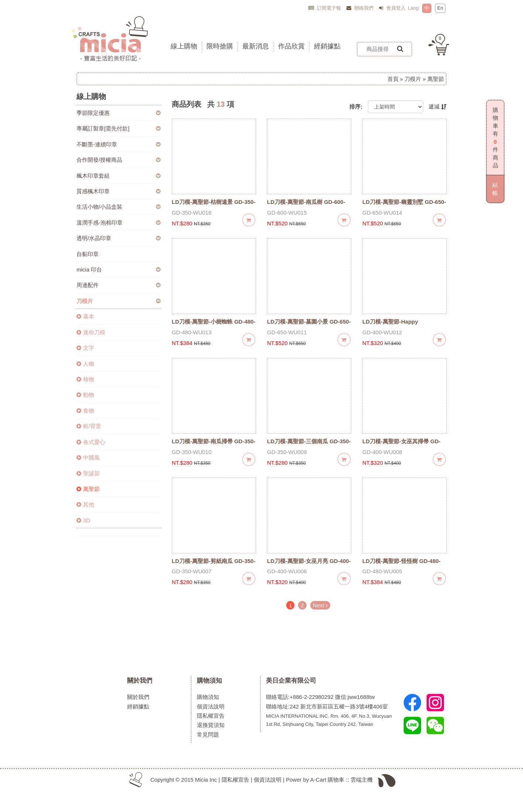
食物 (85, 410)
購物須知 (209, 680)
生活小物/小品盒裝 (99, 207)
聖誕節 (88, 473)
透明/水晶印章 (93, 238)
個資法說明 (211, 706)
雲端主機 (362, 779)
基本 (85, 316)
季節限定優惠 (93, 113)
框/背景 (88, 426)
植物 (85, 379)
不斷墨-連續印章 (96, 144)
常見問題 (208, 734)
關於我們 (139, 680)
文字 (85, 348)
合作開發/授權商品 (99, 160)
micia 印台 (89, 269)
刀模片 (412, 79)
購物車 (336, 779)
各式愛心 (90, 442)
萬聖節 (88, 489)
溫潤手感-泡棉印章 (99, 222)
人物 (85, 364)
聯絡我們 (360, 8)
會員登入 (392, 8)
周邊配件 (87, 285)
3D (83, 520)
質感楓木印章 (93, 191)
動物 (85, 395)
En (440, 8)
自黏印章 (87, 254)
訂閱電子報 (324, 8)
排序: (355, 106)
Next (320, 605)
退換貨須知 (211, 725)
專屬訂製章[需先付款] (102, 128)
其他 (85, 504)
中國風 (88, 457)
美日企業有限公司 (291, 680)
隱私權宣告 (211, 716)
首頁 (393, 79)
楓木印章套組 (93, 176)
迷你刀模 (90, 332)
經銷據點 (138, 706)
